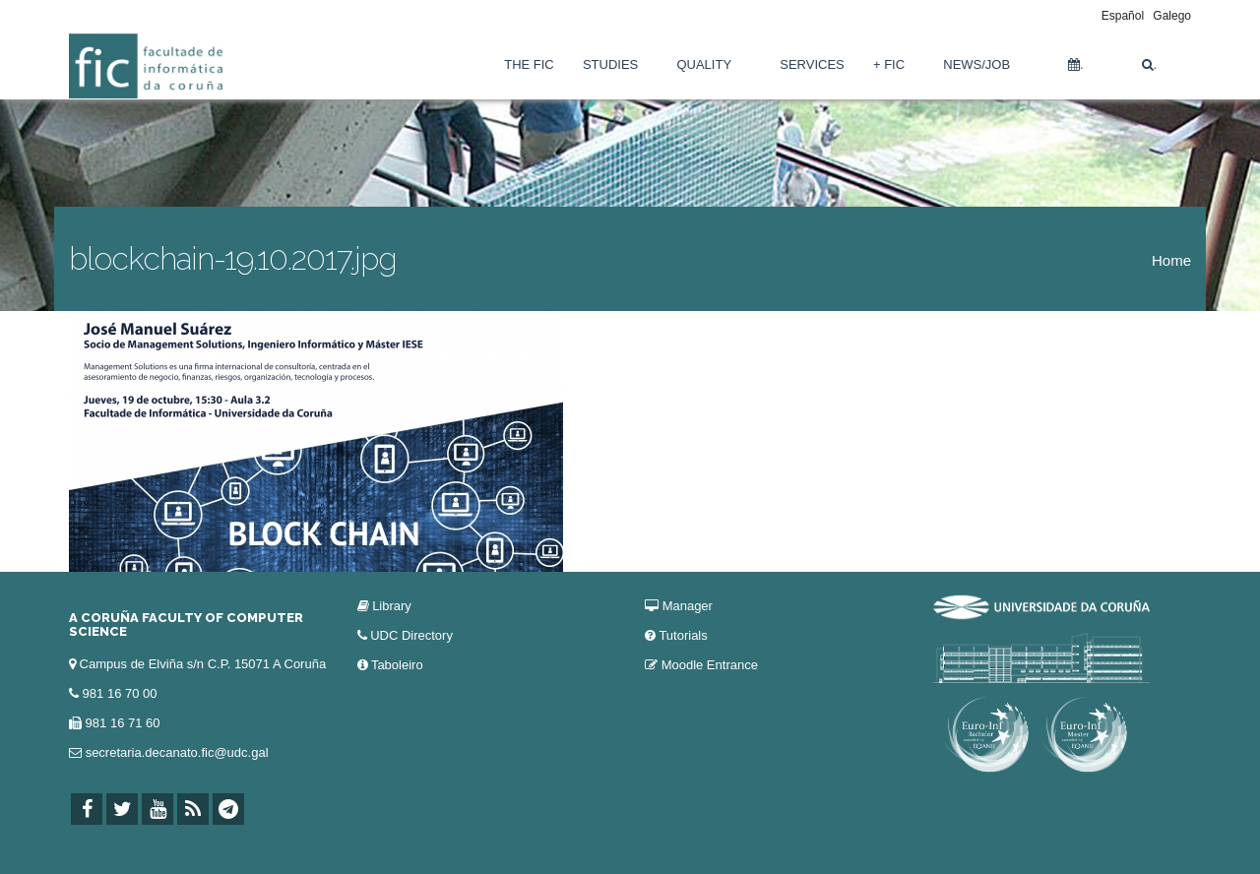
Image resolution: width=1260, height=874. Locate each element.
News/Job (976, 64)
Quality (703, 64)
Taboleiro (397, 664)
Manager (687, 605)
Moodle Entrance (710, 664)
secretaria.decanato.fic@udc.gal (177, 752)
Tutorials (683, 635)
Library (391, 605)
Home (1171, 260)
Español (1123, 16)
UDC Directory (411, 635)
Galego (1172, 16)
